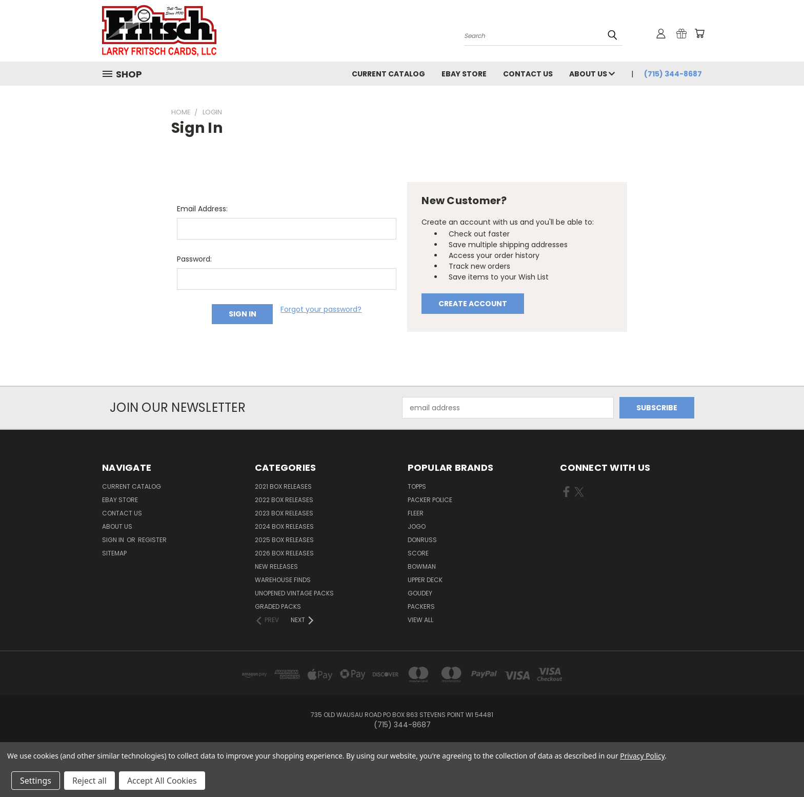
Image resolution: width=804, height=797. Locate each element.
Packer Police (430, 499)
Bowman (422, 566)
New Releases (276, 566)
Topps (417, 486)
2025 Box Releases (284, 539)
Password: (194, 259)
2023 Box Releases (284, 513)
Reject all (89, 780)
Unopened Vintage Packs (294, 593)
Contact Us (528, 74)
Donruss (422, 539)
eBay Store (464, 74)
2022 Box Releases (284, 499)
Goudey (420, 593)
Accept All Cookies (162, 780)
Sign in (114, 539)
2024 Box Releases (284, 526)
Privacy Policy (642, 756)
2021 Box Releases (283, 486)
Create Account (472, 303)
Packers (421, 606)
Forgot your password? (320, 309)
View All (420, 619)
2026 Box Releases (284, 553)
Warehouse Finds (283, 579)
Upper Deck (425, 579)
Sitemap (114, 553)
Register (152, 539)
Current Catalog (388, 74)
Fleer (416, 513)
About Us (592, 74)
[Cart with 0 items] (699, 33)
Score (418, 553)
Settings (35, 780)
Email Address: (202, 209)
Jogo (417, 526)
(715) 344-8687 (673, 74)
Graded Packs (278, 606)
